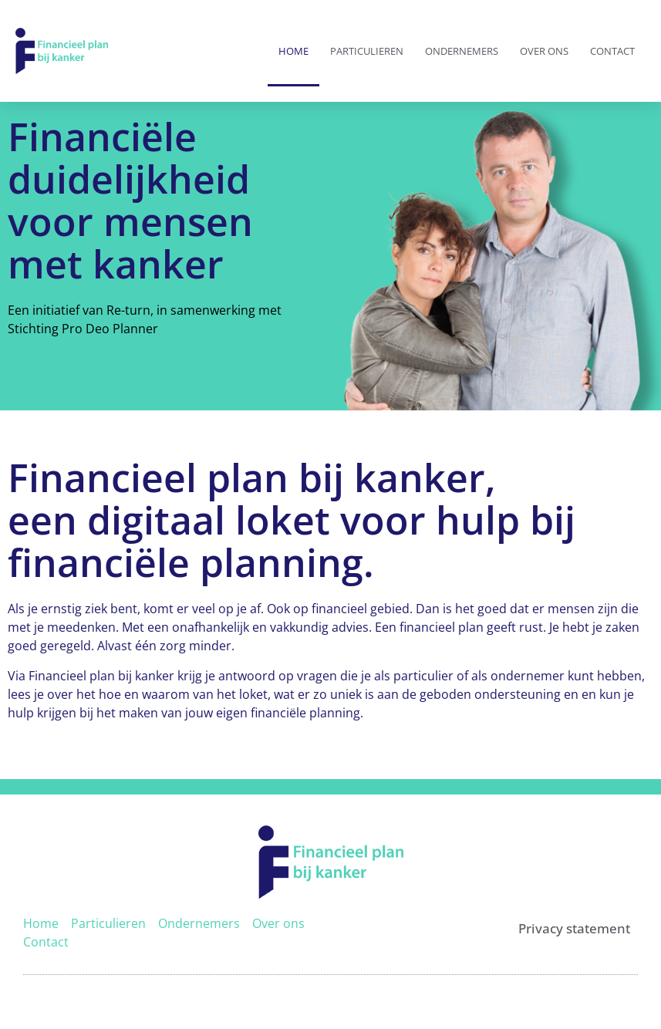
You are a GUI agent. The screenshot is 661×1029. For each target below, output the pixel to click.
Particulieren (366, 51)
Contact (612, 51)
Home (293, 51)
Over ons (544, 51)
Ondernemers (461, 51)
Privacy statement (574, 928)
